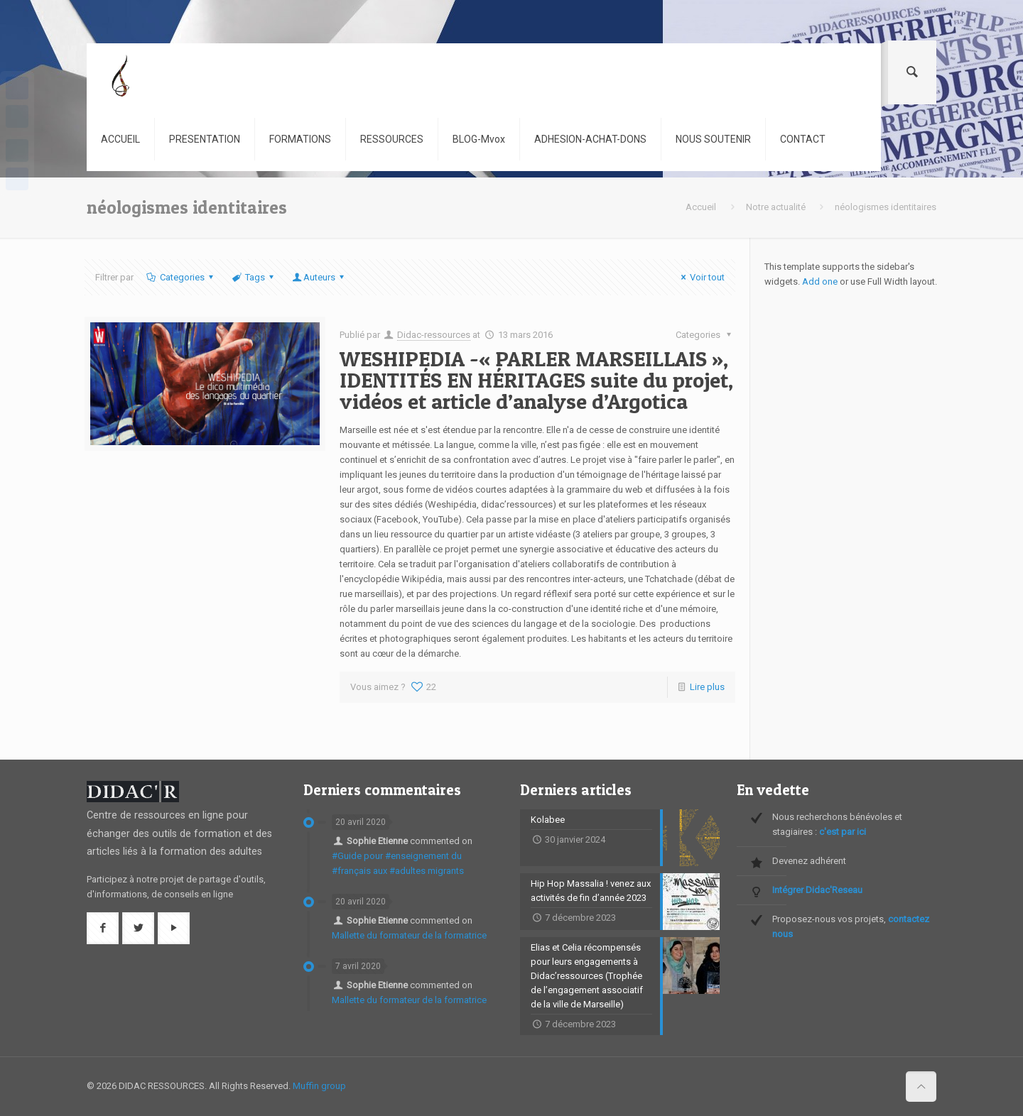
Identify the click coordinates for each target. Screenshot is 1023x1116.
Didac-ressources (433, 334)
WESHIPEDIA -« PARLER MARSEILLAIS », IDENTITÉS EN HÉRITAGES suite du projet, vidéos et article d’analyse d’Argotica (536, 380)
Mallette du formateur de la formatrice (409, 935)
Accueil (701, 207)
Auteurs (319, 277)
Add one (820, 281)
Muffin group (319, 1086)
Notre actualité (776, 207)
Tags (254, 277)
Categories (180, 277)
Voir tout (701, 277)
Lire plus (707, 687)
